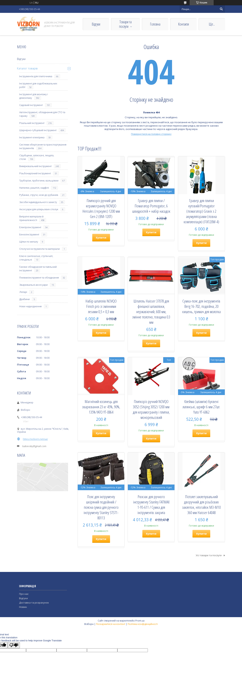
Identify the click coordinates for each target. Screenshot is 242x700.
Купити (101, 237)
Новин (23, 607)
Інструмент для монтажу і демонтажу (33, 96)
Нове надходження (30, 306)
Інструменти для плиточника (35, 76)
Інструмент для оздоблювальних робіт (38, 85)
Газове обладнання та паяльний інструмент (38, 268)
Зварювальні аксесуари (33, 284)
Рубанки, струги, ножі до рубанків (38, 195)
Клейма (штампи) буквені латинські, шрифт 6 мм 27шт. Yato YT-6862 (201, 407)
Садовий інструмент (31, 105)
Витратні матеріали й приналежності (31, 218)
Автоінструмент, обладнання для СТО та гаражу (42, 113)
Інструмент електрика (31, 137)
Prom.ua (139, 620)
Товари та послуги (125, 24)
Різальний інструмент (31, 123)
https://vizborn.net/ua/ (35, 438)
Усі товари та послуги (209, 555)
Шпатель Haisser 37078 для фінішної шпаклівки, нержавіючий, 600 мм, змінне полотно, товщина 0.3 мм (151, 311)
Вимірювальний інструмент (35, 166)
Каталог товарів (27, 68)
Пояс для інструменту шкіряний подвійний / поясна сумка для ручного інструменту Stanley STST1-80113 (101, 507)
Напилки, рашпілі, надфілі (34, 187)
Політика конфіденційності (143, 624)
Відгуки (96, 24)
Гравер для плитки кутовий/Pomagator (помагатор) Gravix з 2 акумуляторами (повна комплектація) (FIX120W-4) (201, 211)
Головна (155, 24)
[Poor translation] (14, 645)
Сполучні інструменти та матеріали (39, 248)
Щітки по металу (28, 241)
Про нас (24, 594)
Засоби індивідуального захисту (38, 202)
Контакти (183, 24)
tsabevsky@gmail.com (34, 446)
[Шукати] (221, 9)
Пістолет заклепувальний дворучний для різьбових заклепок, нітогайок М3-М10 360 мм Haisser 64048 (201, 504)
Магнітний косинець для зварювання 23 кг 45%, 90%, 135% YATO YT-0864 (101, 407)
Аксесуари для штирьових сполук (38, 209)
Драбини (24, 299)
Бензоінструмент (29, 234)
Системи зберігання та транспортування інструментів (42, 146)
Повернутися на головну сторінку (151, 134)
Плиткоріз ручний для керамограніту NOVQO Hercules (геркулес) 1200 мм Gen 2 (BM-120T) (101, 208)
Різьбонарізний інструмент (35, 173)
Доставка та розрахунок (34, 602)
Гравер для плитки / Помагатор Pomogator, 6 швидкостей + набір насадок (151, 206)
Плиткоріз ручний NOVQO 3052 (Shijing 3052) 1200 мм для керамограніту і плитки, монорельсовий (151, 409)
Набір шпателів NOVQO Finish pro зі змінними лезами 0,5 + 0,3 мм (101, 306)
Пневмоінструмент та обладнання (39, 277)
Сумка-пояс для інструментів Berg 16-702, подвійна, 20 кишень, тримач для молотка (201, 306)
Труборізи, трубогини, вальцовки (38, 180)
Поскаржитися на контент (110, 624)
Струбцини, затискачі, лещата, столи (36, 157)
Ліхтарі (23, 292)
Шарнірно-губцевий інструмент (38, 130)
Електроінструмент (30, 227)
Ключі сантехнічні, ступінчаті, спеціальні (36, 257)
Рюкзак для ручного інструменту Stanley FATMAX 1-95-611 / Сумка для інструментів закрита (151, 504)
